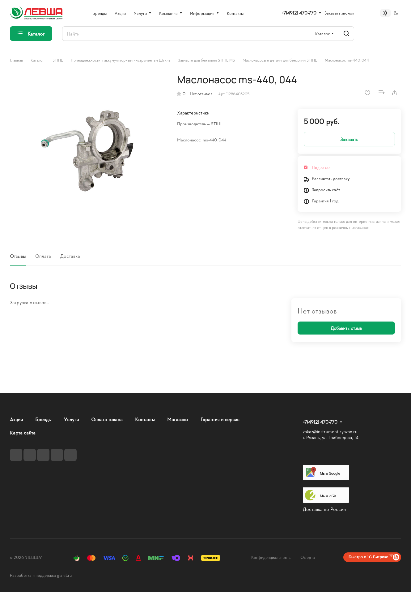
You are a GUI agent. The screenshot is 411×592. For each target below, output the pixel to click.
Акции (16, 419)
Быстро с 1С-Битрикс (368, 557)
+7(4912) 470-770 (299, 13)
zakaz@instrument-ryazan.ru (330, 431)
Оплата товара (107, 419)
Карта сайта (23, 432)
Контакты (145, 419)
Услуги (71, 419)
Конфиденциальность (270, 557)
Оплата (43, 255)
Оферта (307, 557)
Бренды (43, 419)
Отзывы (18, 255)
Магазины (177, 419)
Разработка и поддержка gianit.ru (41, 575)
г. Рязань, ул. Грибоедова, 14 (330, 437)
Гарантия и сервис (220, 419)
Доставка (70, 255)
